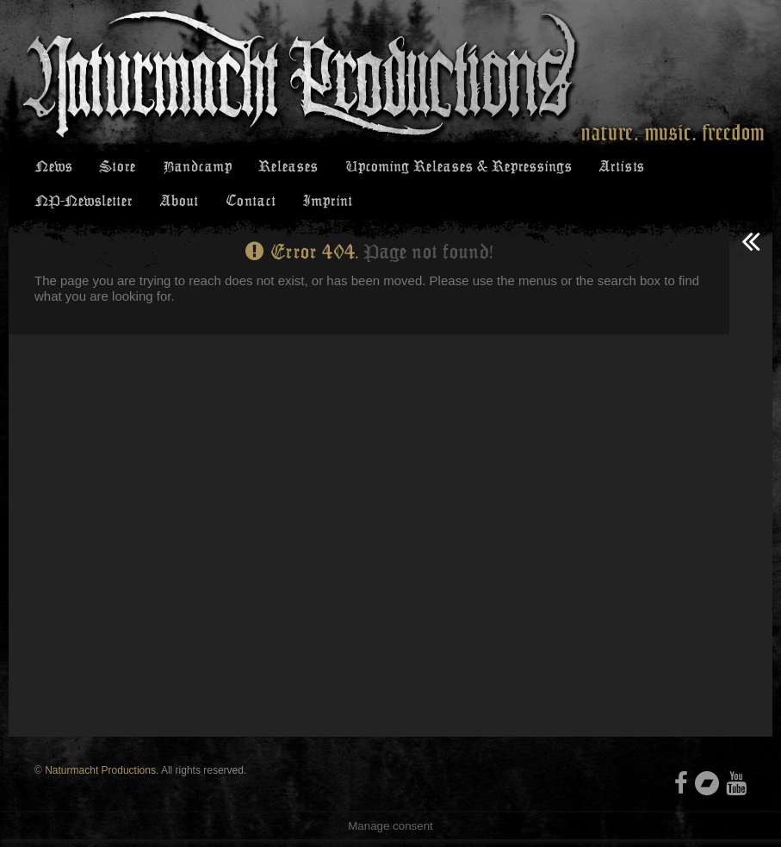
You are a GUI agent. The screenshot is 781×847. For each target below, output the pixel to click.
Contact (248, 206)
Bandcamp (193, 168)
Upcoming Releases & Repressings (454, 168)
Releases (283, 168)
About (178, 206)
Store (114, 168)
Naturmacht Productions (100, 778)
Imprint (324, 206)
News (53, 168)
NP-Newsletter (84, 206)
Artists (618, 168)
